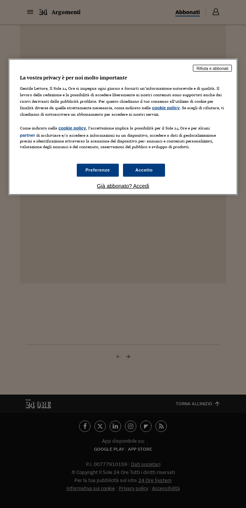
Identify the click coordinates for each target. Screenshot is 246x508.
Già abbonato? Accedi (123, 186)
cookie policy (166, 107)
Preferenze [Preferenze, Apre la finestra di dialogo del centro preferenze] (98, 169)
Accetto (144, 169)
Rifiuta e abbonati (212, 68)
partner (27, 135)
